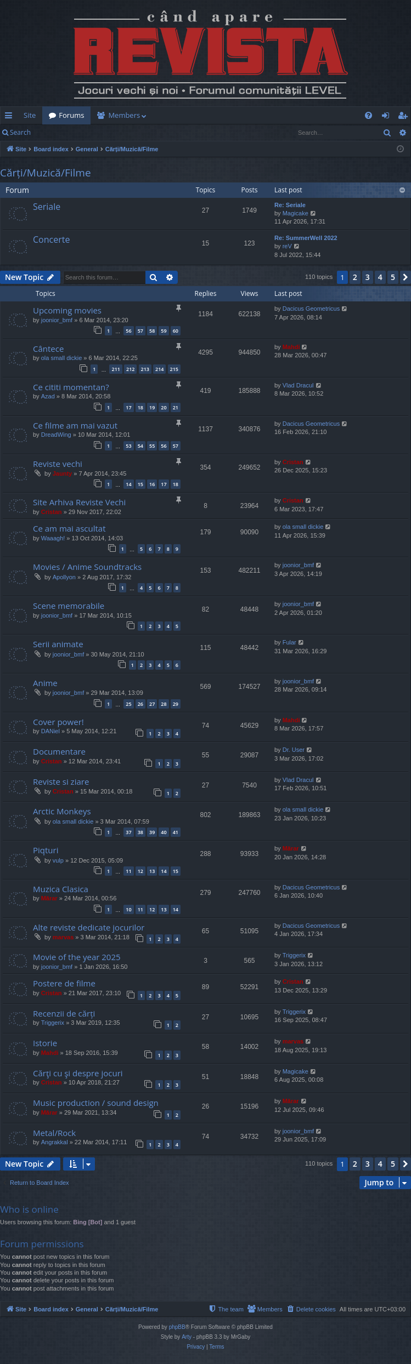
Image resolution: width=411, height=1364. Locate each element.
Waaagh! (53, 538)
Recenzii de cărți (64, 1013)
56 (128, 330)
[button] (405, 277)
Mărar (291, 848)
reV (287, 246)
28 (163, 703)
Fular (289, 642)
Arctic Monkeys (62, 811)
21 (175, 407)
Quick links (10, 117)
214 (159, 369)
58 (152, 330)
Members (124, 115)
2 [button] (355, 277)
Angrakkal (54, 1142)
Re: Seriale (290, 205)
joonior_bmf (56, 320)
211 (115, 369)
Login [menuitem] (387, 117)
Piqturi (45, 849)
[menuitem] (215, 115)
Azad (48, 396)
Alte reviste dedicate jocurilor (88, 927)
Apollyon (64, 577)
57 (140, 330)
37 (128, 832)
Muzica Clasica (60, 888)
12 (140, 871)
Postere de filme (64, 983)
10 (128, 909)
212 (130, 369)
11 (128, 871)
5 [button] (393, 277)
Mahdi (291, 347)
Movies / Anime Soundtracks (87, 566)
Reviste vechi (57, 463)
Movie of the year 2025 (77, 956)
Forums (71, 115)
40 (163, 832)
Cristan (293, 462)
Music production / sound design (96, 1102)
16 (152, 484)
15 (140, 484)
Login (55, 132)
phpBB (177, 1327)
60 (175, 330)
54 (140, 445)
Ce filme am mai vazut (75, 425)
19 (152, 407)
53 (128, 445)
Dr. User (294, 749)
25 (128, 703)
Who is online (29, 1209)
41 (175, 832)
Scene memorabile (68, 605)
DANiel (50, 731)
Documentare (59, 751)
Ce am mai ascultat (69, 528)
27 (152, 703)
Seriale (46, 207)
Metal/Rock (54, 1132)
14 (128, 484)
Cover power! (58, 721)
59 (163, 330)
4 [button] (380, 277)
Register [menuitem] (405, 117)
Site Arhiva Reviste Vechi (79, 501)
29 (175, 703)
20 (163, 407)
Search (20, 132)
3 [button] (367, 277)
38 (140, 832)
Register (91, 132)
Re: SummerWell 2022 (305, 238)
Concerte (51, 239)
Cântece (48, 348)
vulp (58, 860)
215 (174, 369)
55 (152, 445)
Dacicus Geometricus (311, 308)
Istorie (45, 1042)
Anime (45, 682)
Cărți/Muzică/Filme (45, 172)
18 (140, 407)
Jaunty (62, 473)
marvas (63, 937)
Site (30, 115)
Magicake (295, 213)
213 (145, 369)
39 (152, 832)
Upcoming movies (67, 310)
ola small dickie (61, 358)
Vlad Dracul (298, 385)
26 (140, 703)
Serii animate (58, 643)
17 (128, 407)
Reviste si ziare (61, 781)
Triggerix (294, 955)
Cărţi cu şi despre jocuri (78, 1073)
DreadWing (56, 434)
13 (152, 871)
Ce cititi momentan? (71, 386)
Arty (187, 1337)
